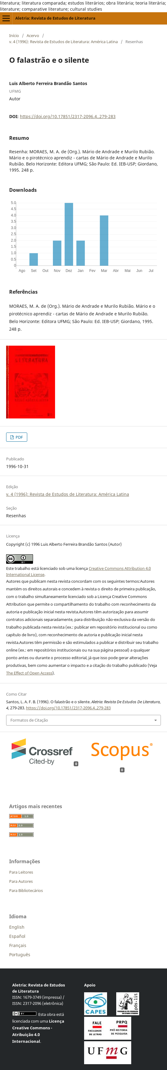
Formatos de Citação (29, 720)
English (16, 927)
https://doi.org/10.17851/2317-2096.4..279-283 (68, 116)
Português (19, 954)
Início (14, 35)
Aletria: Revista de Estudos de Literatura (55, 18)
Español (17, 936)
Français (17, 945)
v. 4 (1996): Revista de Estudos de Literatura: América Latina (63, 41)
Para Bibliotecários (26, 890)
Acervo (33, 35)
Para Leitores (21, 872)
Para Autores (21, 881)
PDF (19, 437)
